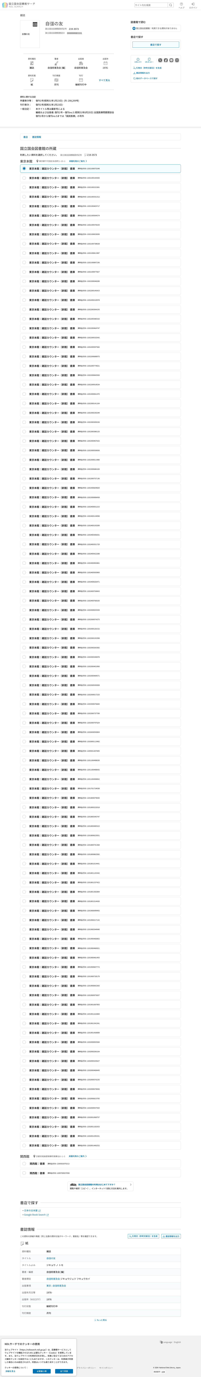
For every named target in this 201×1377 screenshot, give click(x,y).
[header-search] (154, 5)
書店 (25, 137)
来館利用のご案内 (78, 161)
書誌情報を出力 (141, 72)
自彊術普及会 (53, 1278)
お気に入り (138, 60)
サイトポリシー (106, 1367)
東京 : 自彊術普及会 (56, 1285)
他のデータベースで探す (145, 78)
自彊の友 (50, 1258)
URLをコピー (149, 60)
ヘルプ (181, 5)
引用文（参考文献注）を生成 (147, 67)
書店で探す (155, 44)
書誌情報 (36, 137)
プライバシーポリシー (86, 1367)
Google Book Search (36, 1214)
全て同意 (64, 1371)
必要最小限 (42, 1371)
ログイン (193, 5)
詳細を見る (10, 1371)
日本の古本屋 (32, 1210)
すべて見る (104, 80)
